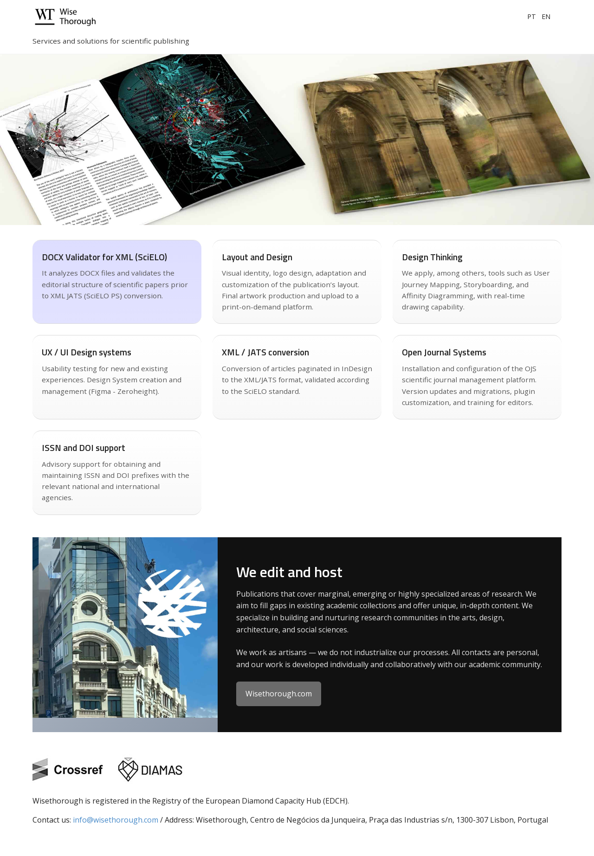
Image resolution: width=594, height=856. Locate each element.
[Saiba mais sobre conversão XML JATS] (116, 282)
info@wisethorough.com (115, 820)
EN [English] (546, 16)
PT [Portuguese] (531, 16)
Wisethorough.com (278, 694)
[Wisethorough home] (88, 16)
